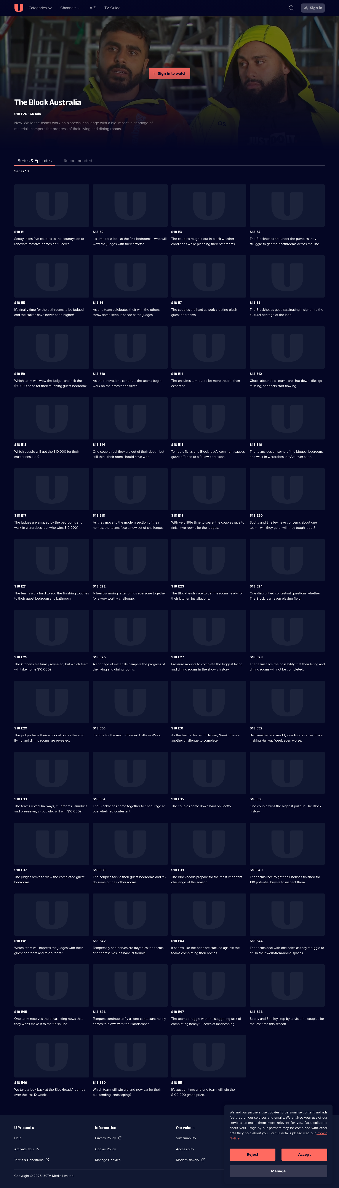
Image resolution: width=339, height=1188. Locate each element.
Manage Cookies (107, 1159)
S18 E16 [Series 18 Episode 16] (256, 444)
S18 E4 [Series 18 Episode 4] (255, 231)
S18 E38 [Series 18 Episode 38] (99, 869)
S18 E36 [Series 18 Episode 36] (256, 799)
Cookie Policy (105, 1149)
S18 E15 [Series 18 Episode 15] (177, 444)
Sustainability (186, 1138)
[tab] (78, 161)
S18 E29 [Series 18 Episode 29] (20, 728)
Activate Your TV (27, 1149)
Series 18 (21, 171)
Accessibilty (185, 1149)
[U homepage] (18, 8)
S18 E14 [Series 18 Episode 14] (99, 444)
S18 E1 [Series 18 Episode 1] (19, 231)
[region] (278, 1145)
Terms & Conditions (28, 1159)
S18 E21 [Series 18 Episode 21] (20, 586)
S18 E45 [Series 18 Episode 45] (20, 1011)
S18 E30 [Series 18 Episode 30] (99, 728)
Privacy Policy (105, 1138)
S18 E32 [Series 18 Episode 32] (256, 728)
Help (17, 1138)
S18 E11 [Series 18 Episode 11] (177, 373)
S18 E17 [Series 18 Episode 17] (20, 515)
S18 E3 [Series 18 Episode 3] (176, 231)
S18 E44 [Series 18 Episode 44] (256, 940)
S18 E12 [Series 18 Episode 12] (256, 373)
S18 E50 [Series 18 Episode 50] (99, 1082)
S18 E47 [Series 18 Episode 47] (177, 1011)
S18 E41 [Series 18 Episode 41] (20, 940)
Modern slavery (187, 1159)
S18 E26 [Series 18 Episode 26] (99, 657)
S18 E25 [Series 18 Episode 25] (20, 657)
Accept (304, 1156)
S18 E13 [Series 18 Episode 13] (20, 444)
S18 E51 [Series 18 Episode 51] (177, 1082)
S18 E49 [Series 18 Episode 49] (20, 1082)
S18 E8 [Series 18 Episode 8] (255, 302)
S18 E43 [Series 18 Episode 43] (177, 940)
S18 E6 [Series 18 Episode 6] (98, 302)
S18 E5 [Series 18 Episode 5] (19, 302)
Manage (278, 1173)
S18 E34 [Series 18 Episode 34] (99, 799)
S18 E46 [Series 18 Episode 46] (99, 1011)
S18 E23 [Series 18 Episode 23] (177, 586)
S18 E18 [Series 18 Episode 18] (99, 515)
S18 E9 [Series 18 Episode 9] (19, 373)
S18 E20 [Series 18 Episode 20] (256, 515)
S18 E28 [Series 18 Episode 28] (256, 657)
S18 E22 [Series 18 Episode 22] (99, 586)
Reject (252, 1156)
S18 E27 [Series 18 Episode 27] (177, 657)
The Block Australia (47, 102)
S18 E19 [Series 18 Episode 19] (177, 515)
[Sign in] (313, 8)
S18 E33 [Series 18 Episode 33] (20, 799)
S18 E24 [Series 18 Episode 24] (256, 586)
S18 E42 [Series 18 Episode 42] (99, 940)
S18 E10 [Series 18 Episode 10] (99, 373)
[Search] (292, 8)
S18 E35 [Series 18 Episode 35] (177, 799)
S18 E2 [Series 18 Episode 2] (98, 231)
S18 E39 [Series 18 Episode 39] (177, 869)
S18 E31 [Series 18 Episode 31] (177, 728)
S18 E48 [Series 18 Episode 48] (256, 1011)
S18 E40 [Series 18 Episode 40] (256, 869)
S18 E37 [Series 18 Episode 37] (20, 869)
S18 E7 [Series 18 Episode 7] (176, 302)
